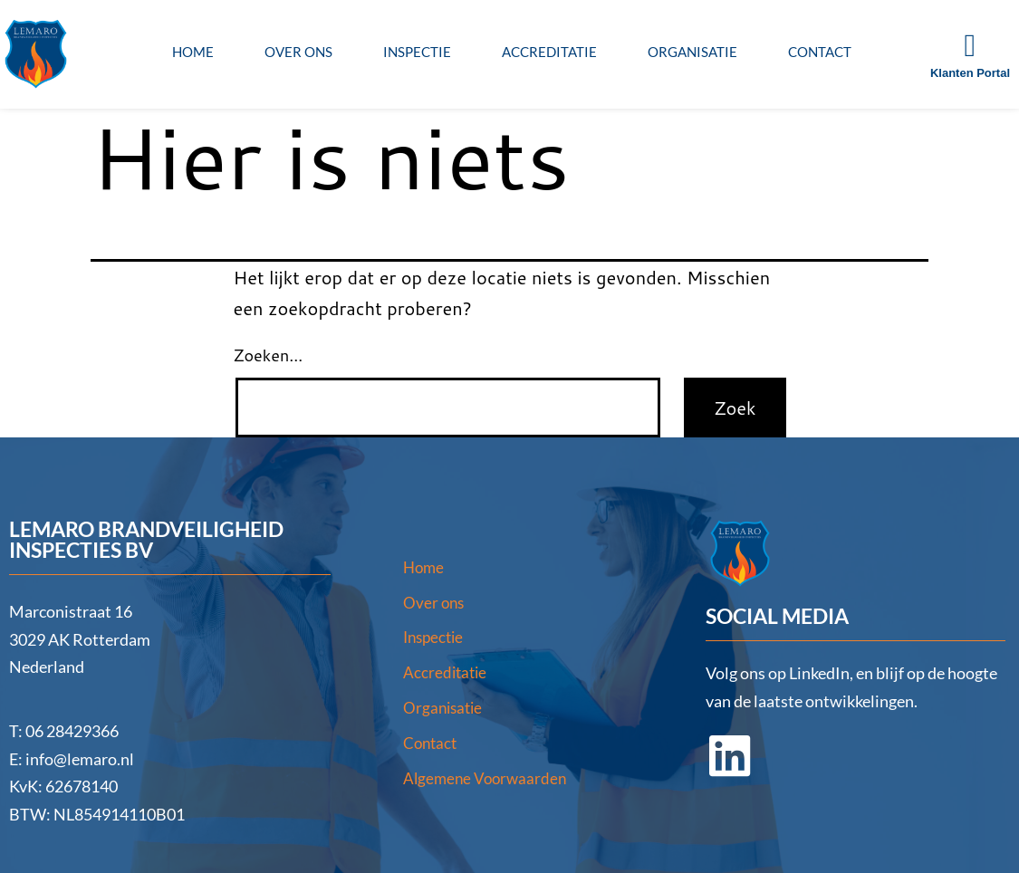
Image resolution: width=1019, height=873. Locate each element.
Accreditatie (549, 51)
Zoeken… (268, 355)
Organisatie (692, 51)
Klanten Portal (970, 73)
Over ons (298, 51)
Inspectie (417, 51)
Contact (819, 51)
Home (193, 51)
